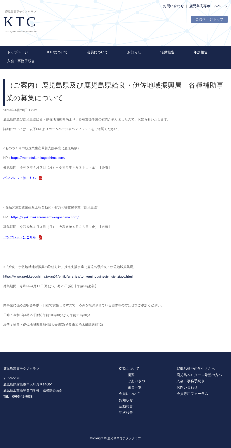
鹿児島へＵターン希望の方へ (199, 375)
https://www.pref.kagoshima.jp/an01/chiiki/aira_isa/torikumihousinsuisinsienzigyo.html (68, 276)
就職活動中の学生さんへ (196, 369)
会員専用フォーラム (192, 394)
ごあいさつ (136, 381)
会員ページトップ (209, 19)
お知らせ (134, 52)
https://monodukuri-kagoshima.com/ (38, 158)
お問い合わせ (173, 6)
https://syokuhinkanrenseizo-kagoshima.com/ (45, 217)
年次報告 (201, 52)
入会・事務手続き (21, 61)
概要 (131, 375)
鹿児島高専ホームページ (208, 6)
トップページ (17, 52)
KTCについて (57, 52)
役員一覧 (135, 387)
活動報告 (167, 52)
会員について (97, 52)
